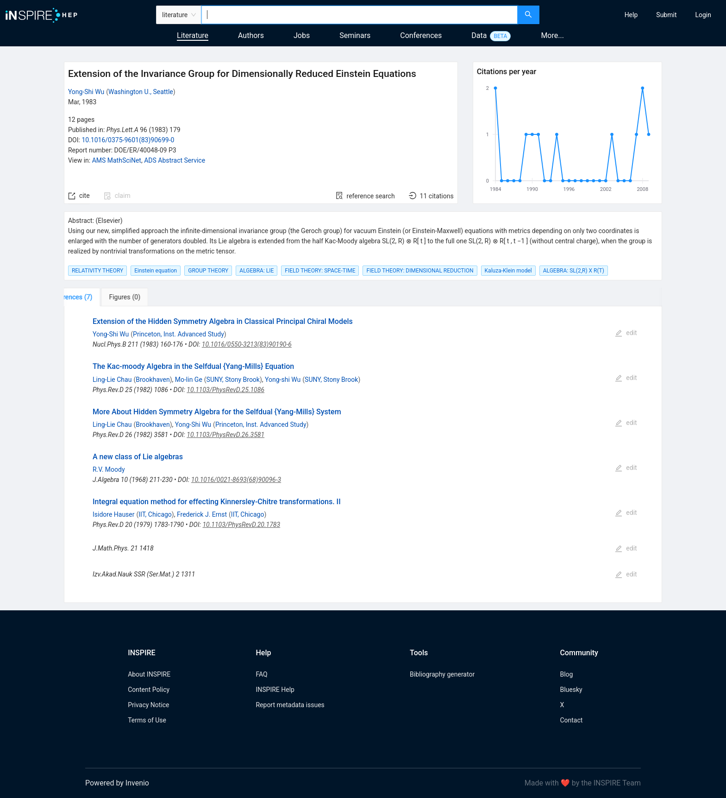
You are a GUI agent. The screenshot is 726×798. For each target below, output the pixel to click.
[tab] (93, 297)
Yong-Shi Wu (86, 91)
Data (479, 35)
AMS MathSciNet (116, 160)
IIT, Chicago (155, 514)
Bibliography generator (442, 674)
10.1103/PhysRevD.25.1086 (225, 389)
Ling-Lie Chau (112, 379)
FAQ (261, 674)
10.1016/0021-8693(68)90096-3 (236, 479)
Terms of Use (147, 720)
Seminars (354, 35)
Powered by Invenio (117, 783)
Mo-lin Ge (188, 379)
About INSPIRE (149, 674)
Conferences (421, 35)
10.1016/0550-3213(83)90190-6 (247, 344)
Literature (192, 35)
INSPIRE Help (275, 689)
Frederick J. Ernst (202, 514)
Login (703, 15)
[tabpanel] (363, 454)
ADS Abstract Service (174, 160)
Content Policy (148, 689)
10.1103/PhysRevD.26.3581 (225, 434)
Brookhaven (152, 379)
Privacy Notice (148, 705)
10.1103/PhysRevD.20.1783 (241, 524)
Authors (251, 35)
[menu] (633, 15)
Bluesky (571, 689)
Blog (566, 674)
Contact (571, 720)
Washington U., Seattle (140, 91)
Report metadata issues (290, 705)
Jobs (302, 35)
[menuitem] (631, 15)
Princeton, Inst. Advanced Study (178, 334)
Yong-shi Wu (282, 379)
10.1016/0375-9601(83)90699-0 (127, 140)
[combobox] (359, 15)
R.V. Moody (109, 469)
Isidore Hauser (114, 514)
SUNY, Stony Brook (233, 379)
